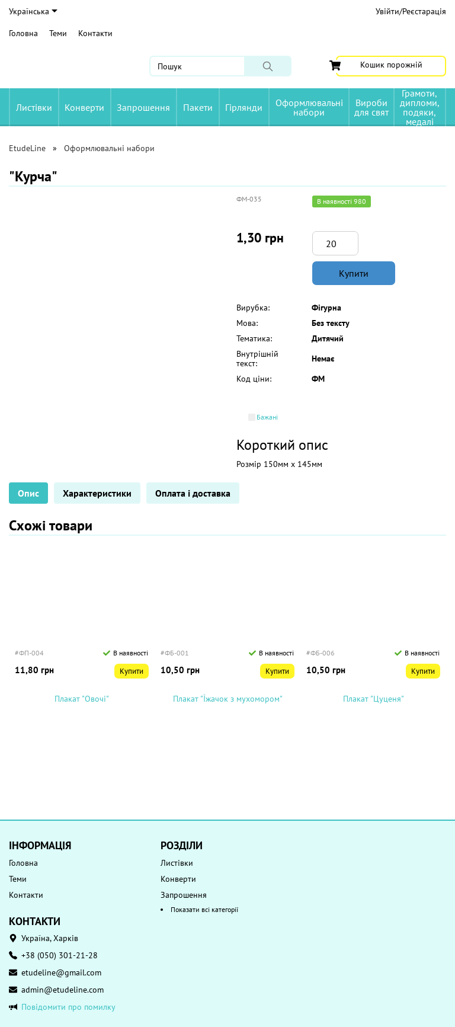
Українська (33, 11)
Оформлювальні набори (309, 107)
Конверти (84, 107)
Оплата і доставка (192, 493)
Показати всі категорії (204, 909)
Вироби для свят (371, 107)
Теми (58, 33)
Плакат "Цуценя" (373, 699)
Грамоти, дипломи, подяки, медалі (420, 107)
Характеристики (97, 493)
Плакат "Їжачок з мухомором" (228, 699)
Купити (354, 273)
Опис (28, 493)
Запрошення (143, 107)
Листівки (34, 107)
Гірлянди (243, 107)
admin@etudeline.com (62, 990)
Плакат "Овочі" (82, 699)
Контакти (95, 33)
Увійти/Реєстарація (411, 11)
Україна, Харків (49, 938)
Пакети (198, 107)
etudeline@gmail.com (61, 972)
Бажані (267, 417)
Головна (23, 33)
